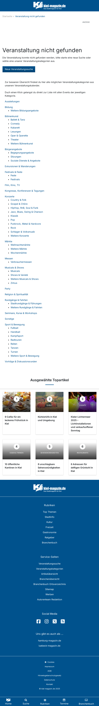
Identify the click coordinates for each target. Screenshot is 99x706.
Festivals (15, 179)
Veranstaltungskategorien (49, 568)
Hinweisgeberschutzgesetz (49, 675)
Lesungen (16, 131)
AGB (49, 671)
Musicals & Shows (14, 267)
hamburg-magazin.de (49, 640)
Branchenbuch (49, 542)
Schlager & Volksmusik (23, 231)
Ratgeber (49, 537)
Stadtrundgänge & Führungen (26, 303)
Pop (13, 219)
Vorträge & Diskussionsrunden (21, 361)
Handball (15, 331)
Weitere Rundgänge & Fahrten (26, 307)
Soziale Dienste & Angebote (25, 160)
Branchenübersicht (49, 579)
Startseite (7, 16)
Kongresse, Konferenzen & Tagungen (24, 190)
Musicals (15, 271)
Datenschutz (49, 680)
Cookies (49, 662)
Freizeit (49, 527)
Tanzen (14, 347)
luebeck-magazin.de (49, 645)
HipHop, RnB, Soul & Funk (24, 207)
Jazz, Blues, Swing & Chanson (27, 211)
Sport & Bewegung (15, 324)
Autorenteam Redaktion (49, 599)
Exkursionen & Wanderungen (20, 166)
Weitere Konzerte (20, 235)
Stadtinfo (49, 517)
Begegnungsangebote (22, 152)
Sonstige (9, 318)
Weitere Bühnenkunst (22, 143)
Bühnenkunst (11, 116)
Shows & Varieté (19, 275)
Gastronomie (49, 532)
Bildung (9, 107)
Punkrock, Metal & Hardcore (26, 223)
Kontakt (49, 684)
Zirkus (14, 283)
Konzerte (9, 196)
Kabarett (15, 127)
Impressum (49, 666)
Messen (9, 258)
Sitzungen (16, 156)
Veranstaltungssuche (49, 563)
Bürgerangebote (13, 149)
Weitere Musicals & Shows (25, 279)
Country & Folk (18, 199)
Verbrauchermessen (21, 261)
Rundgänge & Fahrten (16, 300)
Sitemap (49, 589)
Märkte (8, 241)
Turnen (14, 351)
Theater (15, 139)
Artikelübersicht (49, 573)
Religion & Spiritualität (16, 294)
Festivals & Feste (13, 172)
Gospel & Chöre (19, 203)
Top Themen (49, 511)
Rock (13, 227)
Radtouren (16, 339)
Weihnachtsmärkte (20, 244)
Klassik (14, 215)
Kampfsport (17, 335)
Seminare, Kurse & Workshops (21, 313)
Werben (49, 594)
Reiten (14, 343)
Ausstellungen (12, 101)
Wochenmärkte (19, 252)
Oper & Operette (19, 135)
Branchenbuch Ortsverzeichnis (49, 584)
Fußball (14, 327)
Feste (13, 175)
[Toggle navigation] (45, 701)
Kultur (49, 522)
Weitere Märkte (19, 248)
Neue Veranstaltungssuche (19, 69)
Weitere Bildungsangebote (25, 110)
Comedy (15, 123)
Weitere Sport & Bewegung (25, 355)
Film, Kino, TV (12, 185)
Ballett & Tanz (18, 119)
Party (7, 288)
